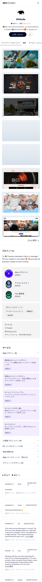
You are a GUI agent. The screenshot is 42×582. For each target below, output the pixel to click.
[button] (21, 59)
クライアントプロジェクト (10, 43)
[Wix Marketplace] (9, 3)
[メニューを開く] (38, 3)
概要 (24, 43)
